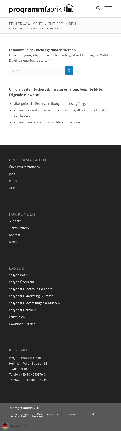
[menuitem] (96, 8)
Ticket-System (19, 228)
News (13, 242)
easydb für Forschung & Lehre (30, 289)
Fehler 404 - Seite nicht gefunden (42, 23)
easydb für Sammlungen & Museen (34, 303)
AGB (12, 188)
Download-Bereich (22, 324)
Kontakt (14, 235)
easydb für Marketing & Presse (31, 296)
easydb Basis (18, 275)
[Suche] (96, 8)
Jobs (12, 174)
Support (15, 221)
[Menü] (106, 8)
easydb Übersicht (21, 282)
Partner (14, 181)
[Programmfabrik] (50, 8)
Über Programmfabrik (24, 167)
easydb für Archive (22, 310)
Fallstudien (17, 317)
